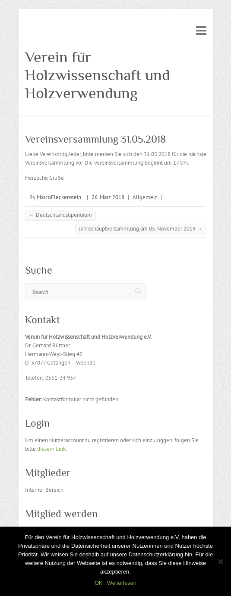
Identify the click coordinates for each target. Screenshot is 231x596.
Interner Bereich (44, 489)
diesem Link (51, 448)
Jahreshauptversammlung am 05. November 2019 (141, 228)
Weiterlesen (121, 583)
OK (99, 583)
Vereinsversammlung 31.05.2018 (95, 139)
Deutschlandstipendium (60, 214)
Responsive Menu (201, 30)
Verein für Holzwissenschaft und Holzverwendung (97, 75)
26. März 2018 (108, 197)
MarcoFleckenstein (59, 197)
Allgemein (145, 197)
